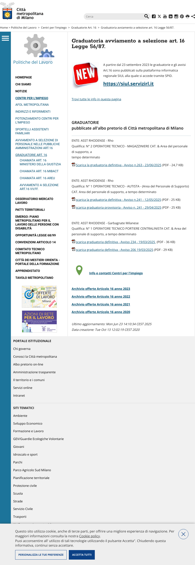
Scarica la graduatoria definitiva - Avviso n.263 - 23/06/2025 (118, 165)
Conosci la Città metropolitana (35, 357)
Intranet (19, 396)
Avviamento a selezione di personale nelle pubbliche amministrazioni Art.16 (37, 144)
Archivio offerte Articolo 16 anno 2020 (101, 312)
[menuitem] (39, 77)
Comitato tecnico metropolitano (30, 251)
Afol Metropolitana (32, 105)
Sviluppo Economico (27, 424)
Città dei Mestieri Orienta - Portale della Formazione (37, 262)
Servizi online (22, 388)
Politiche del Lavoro (24, 27)
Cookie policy (89, 536)
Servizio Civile (23, 509)
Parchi (17, 462)
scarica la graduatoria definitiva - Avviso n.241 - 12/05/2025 (118, 200)
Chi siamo (23, 84)
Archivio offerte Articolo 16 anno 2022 (101, 297)
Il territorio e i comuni (29, 380)
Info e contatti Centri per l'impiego (116, 273)
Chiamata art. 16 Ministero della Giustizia (40, 162)
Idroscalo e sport (25, 455)
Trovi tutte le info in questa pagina (96, 99)
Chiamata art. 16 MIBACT (39, 171)
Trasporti (19, 517)
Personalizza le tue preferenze (40, 555)
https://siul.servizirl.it (128, 84)
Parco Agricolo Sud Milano (32, 470)
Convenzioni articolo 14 (35, 242)
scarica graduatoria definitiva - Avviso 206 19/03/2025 (114, 250)
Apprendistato (27, 271)
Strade (18, 501)
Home (4, 27)
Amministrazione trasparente (34, 372)
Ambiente (20, 416)
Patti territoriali (30, 210)
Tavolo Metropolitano (34, 278)
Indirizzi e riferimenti (32, 112)
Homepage (23, 77)
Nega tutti (183, 534)
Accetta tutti (81, 555)
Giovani (18, 447)
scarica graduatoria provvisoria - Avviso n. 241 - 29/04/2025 (118, 208)
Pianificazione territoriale (31, 478)
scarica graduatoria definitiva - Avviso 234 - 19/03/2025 (116, 242)
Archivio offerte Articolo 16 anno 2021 (101, 304)
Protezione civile (25, 486)
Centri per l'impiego (54, 27)
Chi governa (22, 349)
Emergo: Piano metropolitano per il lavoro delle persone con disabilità (37, 222)
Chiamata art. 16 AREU (37, 178)
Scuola (18, 494)
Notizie (21, 91)
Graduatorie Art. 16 (83, 27)
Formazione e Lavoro (28, 431)
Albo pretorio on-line (28, 364)
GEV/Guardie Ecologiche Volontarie (38, 439)
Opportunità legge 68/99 (35, 235)
